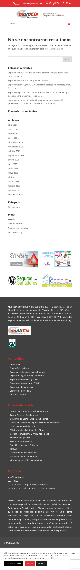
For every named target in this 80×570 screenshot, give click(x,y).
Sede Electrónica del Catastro (24, 445)
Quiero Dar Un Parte (19, 368)
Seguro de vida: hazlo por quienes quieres (28, 80)
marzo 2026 (13, 129)
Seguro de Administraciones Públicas (27, 372)
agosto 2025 (13, 159)
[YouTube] (70, 3)
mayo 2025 (13, 173)
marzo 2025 (13, 181)
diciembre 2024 (15, 194)
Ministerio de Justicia (20, 437)
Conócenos (15, 364)
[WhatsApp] (52, 4)
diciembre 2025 (15, 142)
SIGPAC (13, 449)
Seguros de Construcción (22, 387)
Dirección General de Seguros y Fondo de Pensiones (34, 422)
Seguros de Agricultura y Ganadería (27, 375)
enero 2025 (13, 190)
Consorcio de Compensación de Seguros (29, 418)
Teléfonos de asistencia (21, 441)
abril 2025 (12, 177)
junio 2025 (13, 168)
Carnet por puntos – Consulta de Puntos (29, 411)
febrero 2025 (14, 186)
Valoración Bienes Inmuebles (23, 452)
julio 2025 (12, 164)
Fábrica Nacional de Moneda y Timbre (28, 430)
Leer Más (50, 558)
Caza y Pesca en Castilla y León (24, 415)
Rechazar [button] (41, 563)
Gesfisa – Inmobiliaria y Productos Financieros (32, 433)
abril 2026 (12, 125)
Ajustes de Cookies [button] (14, 563)
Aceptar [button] (30, 563)
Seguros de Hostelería (20, 390)
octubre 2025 (14, 151)
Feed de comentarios (18, 228)
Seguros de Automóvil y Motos (24, 379)
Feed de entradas (16, 223)
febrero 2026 (14, 133)
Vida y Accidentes (18, 394)
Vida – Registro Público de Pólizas (26, 460)
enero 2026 (13, 138)
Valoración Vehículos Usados (23, 456)
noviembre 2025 (15, 146)
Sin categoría (14, 207)
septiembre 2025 (16, 155)
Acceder (12, 219)
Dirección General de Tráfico (23, 426)
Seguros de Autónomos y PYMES (25, 383)
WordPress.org (15, 232)
